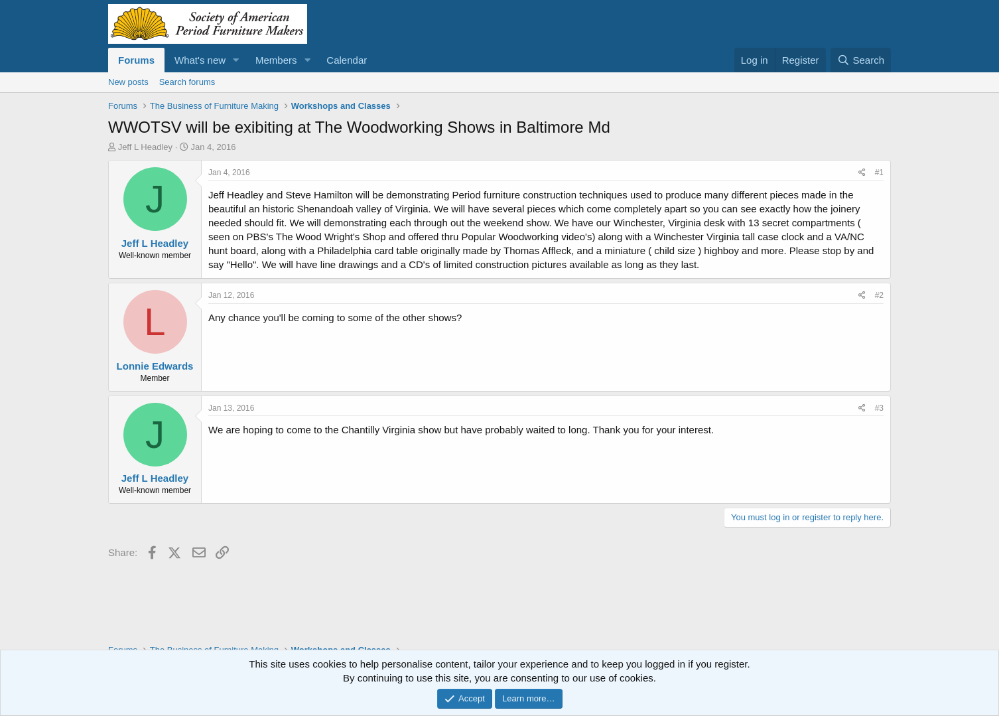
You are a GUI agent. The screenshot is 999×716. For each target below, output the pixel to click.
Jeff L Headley (145, 147)
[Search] (861, 60)
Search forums (187, 82)
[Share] (862, 172)
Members (276, 60)
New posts (128, 82)
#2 (879, 295)
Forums (136, 60)
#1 (879, 172)
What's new (200, 60)
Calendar (346, 60)
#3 (879, 408)
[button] (236, 60)
